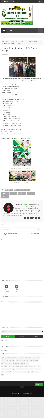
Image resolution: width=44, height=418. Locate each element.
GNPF (35, 366)
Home (3, 41)
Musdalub (38, 369)
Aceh (7, 41)
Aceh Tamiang (36, 357)
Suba (32, 372)
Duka (26, 366)
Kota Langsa (12, 369)
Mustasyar (3, 372)
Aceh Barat (8, 357)
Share (16, 193)
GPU (26, 41)
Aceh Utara (18, 360)
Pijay (29, 372)
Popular (22, 336)
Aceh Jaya (21, 357)
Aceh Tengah (4, 360)
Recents (8, 336)
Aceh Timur (12, 360)
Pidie (25, 372)
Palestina (15, 372)
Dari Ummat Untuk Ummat (7, 366)
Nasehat (10, 372)
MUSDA (32, 369)
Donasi (21, 41)
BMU (17, 41)
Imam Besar (4, 369)
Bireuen (12, 41)
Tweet (6, 193)
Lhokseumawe (19, 369)
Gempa (30, 366)
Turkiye (37, 372)
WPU (2, 374)
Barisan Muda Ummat (25, 391)
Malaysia (27, 369)
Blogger (20, 393)
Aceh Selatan (28, 357)
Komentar (36, 336)
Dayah (17, 366)
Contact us (39, 384)
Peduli (30, 41)
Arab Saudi (25, 360)
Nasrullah (29, 393)
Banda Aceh (4, 363)
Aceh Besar (14, 357)
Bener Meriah (16, 363)
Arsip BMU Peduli (34, 360)
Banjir (10, 363)
